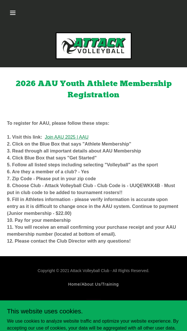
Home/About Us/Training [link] (93, 284)
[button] (13, 12)
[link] (93, 46)
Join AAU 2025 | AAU (66, 137)
